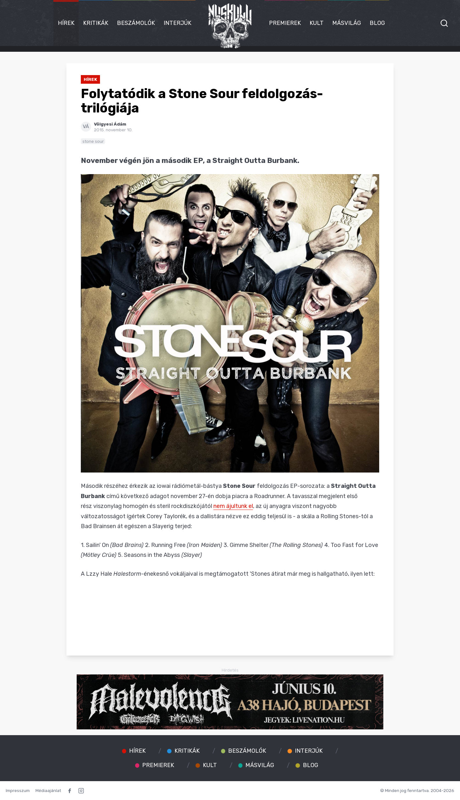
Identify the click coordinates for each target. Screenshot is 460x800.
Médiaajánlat (48, 790)
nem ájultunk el (233, 506)
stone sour (93, 141)
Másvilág (346, 23)
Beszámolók (136, 23)
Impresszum (18, 790)
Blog (377, 23)
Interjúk (177, 23)
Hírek (66, 23)
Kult (317, 23)
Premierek (285, 23)
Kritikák (95, 23)
